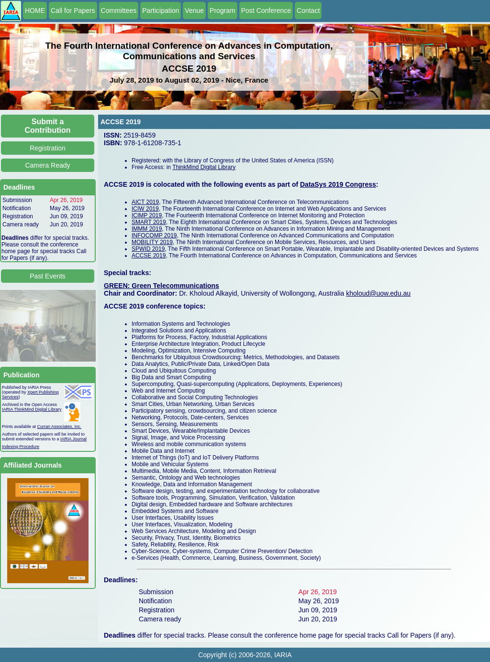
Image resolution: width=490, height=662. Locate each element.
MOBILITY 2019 (152, 242)
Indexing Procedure (20, 446)
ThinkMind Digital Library (203, 167)
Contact (308, 10)
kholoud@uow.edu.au (378, 293)
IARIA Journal (73, 439)
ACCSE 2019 (149, 255)
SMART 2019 (149, 222)
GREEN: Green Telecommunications (161, 285)
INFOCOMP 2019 (154, 235)
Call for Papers (73, 10)
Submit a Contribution (48, 125)
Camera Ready (47, 165)
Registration (48, 148)
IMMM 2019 (147, 228)
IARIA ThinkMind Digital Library (31, 409)
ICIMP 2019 (147, 215)
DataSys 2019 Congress (338, 184)
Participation (160, 10)
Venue (194, 10)
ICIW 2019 (145, 208)
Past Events (48, 276)
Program (222, 10)
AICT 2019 (145, 202)
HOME (35, 10)
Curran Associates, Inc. (59, 426)
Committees (119, 10)
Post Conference (266, 10)
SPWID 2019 (148, 249)
